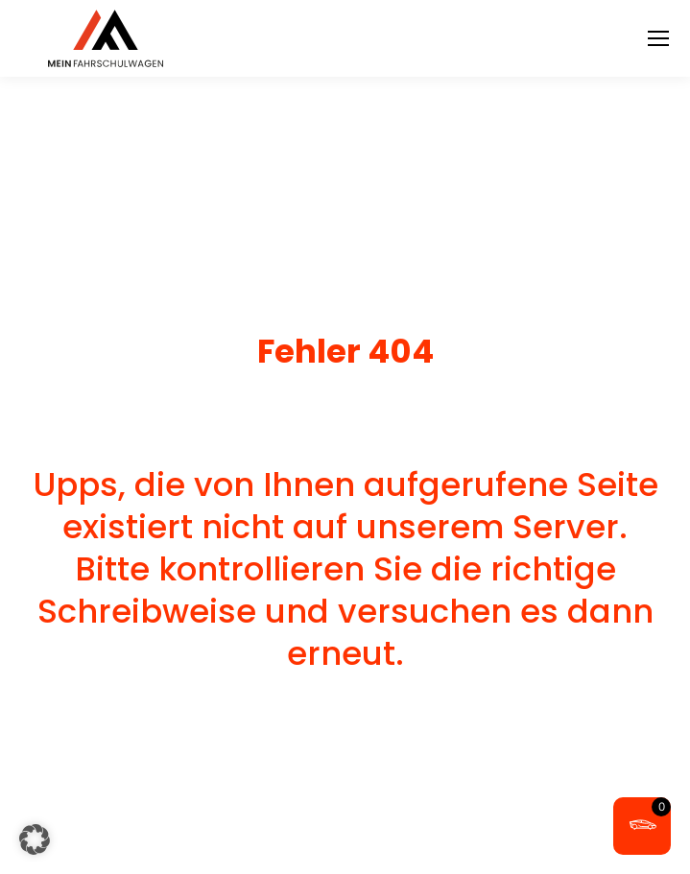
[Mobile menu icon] (658, 38)
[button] (34, 839)
